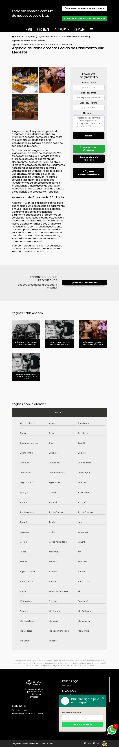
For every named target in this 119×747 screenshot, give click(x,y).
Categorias (29, 36)
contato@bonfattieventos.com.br (28, 714)
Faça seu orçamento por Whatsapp (84, 18)
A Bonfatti (43, 29)
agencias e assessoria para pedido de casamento (63, 36)
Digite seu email (88, 92)
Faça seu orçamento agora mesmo (84, 8)
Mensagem (88, 113)
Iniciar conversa (82, 724)
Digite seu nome (88, 82)
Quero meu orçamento (84, 282)
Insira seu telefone (71, 712)
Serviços (61, 29)
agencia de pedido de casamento (28, 40)
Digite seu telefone (88, 103)
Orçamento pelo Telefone (88, 158)
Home (29, 29)
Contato (79, 29)
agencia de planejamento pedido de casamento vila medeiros (42, 44)
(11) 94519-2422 (19, 710)
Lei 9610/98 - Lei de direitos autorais (79, 665)
